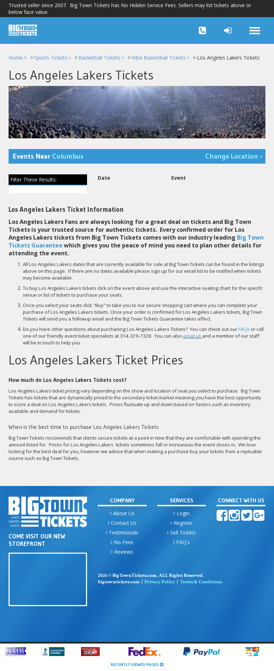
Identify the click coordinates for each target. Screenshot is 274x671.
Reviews (122, 551)
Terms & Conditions (201, 582)
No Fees (122, 542)
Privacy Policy (159, 582)
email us (192, 336)
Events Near (48, 156)
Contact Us (122, 522)
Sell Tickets (181, 532)
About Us (122, 513)
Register (182, 522)
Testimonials (122, 532)
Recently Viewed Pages (137, 664)
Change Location (235, 155)
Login (181, 513)
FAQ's (181, 542)
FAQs (244, 329)
